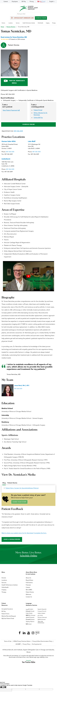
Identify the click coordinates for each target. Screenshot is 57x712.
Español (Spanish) (42, 609)
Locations (4, 580)
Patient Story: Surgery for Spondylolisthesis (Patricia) (22, 488)
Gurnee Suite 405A (9, 141)
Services (4, 583)
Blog (4, 483)
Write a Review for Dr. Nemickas (40, 114)
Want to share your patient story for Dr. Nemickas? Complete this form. (24, 533)
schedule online (28, 556)
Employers (15, 1)
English (51, 1)
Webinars (28, 594)
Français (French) (42, 611)
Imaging (4, 590)
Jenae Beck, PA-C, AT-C (21, 385)
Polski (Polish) (29, 613)
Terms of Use (7, 641)
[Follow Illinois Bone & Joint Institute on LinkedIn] (24, 633)
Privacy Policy (26, 644)
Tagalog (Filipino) (30, 621)
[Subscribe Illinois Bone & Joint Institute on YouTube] (28, 633)
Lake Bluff (31, 141)
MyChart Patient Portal (8, 618)
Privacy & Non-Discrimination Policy (42, 641)
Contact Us (29, 597)
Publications (29, 583)
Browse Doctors (11, 27)
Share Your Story (19, 502)
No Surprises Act (36, 644)
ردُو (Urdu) (40, 615)
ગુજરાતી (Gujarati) (30, 617)
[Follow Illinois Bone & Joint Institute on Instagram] (33, 633)
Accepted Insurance (7, 609)
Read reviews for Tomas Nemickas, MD (14, 37)
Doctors (4, 578)
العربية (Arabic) (29, 609)
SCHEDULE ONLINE (41, 18)
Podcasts (28, 585)
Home (2, 27)
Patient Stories (13, 45)
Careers (6, 1)
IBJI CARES (29, 590)
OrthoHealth (5, 587)
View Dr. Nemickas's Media (14, 82)
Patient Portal (38, 110)
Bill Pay (24, 1)
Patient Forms (5, 614)
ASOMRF (18, 644)
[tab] (4, 483)
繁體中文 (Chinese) (30, 615)
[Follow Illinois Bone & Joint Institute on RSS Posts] (37, 633)
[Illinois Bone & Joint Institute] (28, 9)
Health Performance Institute (10, 585)
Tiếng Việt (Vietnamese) (41, 622)
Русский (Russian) (30, 619)
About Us (28, 578)
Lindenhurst (6, 159)
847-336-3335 (10, 94)
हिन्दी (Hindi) (28, 624)
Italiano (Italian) (41, 613)
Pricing (32, 1)
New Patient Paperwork (10, 110)
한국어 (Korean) (42, 619)
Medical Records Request (9, 616)
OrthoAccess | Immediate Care (22, 18)
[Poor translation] (4, 687)
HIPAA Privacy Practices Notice (21, 641)
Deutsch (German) (42, 617)
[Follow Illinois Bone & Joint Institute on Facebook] (20, 633)
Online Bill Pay (38, 118)
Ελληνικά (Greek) (30, 611)
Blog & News (29, 580)
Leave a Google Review (12, 539)
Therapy (4, 592)
